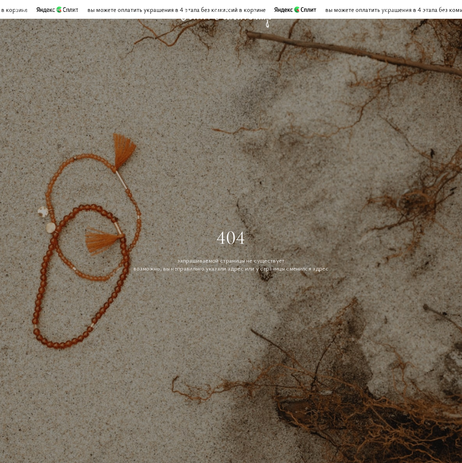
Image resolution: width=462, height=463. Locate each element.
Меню (21, 9)
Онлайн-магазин (62, 9)
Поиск (386, 9)
